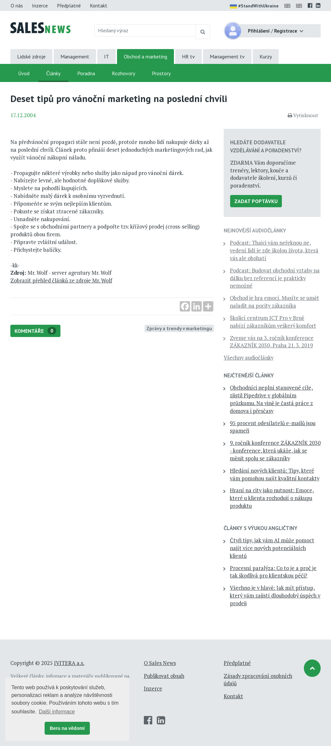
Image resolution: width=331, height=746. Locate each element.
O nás (17, 5)
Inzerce (40, 5)
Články (53, 73)
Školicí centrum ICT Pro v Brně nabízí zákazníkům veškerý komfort (273, 321)
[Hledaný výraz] (145, 30)
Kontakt (98, 5)
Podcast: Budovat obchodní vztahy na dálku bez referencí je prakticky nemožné (275, 278)
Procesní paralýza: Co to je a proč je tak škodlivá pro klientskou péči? (273, 572)
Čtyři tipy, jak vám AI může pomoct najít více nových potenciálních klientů (272, 548)
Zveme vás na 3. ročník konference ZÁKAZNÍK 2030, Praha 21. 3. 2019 (272, 341)
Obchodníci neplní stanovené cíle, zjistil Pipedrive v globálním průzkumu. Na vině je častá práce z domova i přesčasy (271, 399)
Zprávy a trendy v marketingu (179, 328)
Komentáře (35, 330)
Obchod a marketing (145, 56)
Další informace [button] (57, 711)
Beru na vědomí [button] (67, 728)
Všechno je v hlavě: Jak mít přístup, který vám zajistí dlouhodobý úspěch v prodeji (275, 595)
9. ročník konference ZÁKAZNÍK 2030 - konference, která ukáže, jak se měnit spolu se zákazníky (275, 450)
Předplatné (69, 5)
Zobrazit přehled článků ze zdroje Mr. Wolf (61, 280)
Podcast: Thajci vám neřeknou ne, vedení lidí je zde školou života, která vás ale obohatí (274, 250)
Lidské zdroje (31, 56)
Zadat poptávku (256, 201)
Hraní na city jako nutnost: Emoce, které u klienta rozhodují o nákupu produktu (272, 498)
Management (74, 56)
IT (106, 56)
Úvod (23, 73)
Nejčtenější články (249, 375)
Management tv (227, 56)
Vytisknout (303, 115)
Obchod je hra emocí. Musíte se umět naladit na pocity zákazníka (274, 301)
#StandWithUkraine (254, 6)
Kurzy (266, 56)
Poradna (86, 73)
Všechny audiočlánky (248, 357)
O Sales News (160, 663)
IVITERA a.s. (69, 663)
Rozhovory (123, 73)
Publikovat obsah (164, 676)
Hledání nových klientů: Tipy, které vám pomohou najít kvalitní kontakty (274, 474)
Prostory (161, 73)
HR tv (188, 56)
